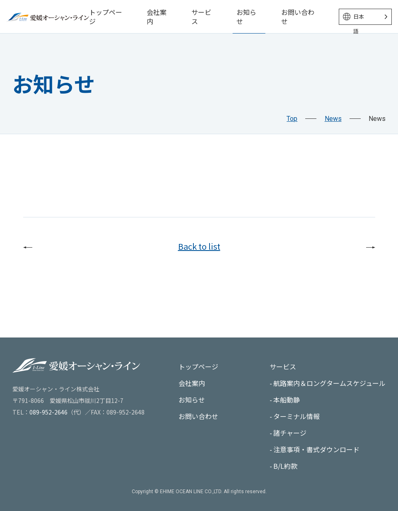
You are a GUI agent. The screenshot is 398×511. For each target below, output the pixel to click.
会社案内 (156, 16)
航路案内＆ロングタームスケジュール (329, 383)
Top (292, 119)
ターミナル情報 (296, 416)
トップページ (105, 16)
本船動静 (286, 400)
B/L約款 (285, 466)
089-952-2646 (48, 412)
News (333, 119)
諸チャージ (289, 433)
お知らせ (246, 16)
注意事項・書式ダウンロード (316, 449)
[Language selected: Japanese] (365, 17)
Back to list (199, 246)
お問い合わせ (297, 16)
